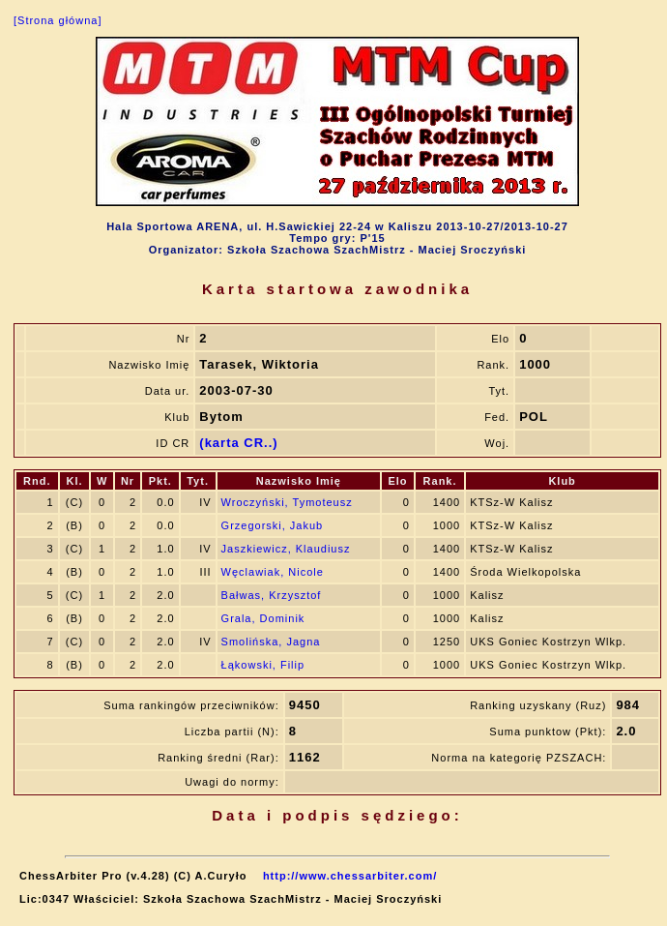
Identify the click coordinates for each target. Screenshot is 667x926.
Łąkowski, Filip (263, 665)
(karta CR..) (238, 442)
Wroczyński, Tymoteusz (287, 502)
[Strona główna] (58, 20)
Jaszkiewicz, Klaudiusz (286, 548)
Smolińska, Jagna (271, 641)
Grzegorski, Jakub (272, 525)
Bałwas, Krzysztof (271, 595)
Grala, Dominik (263, 618)
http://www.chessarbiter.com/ (350, 875)
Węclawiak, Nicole (272, 572)
